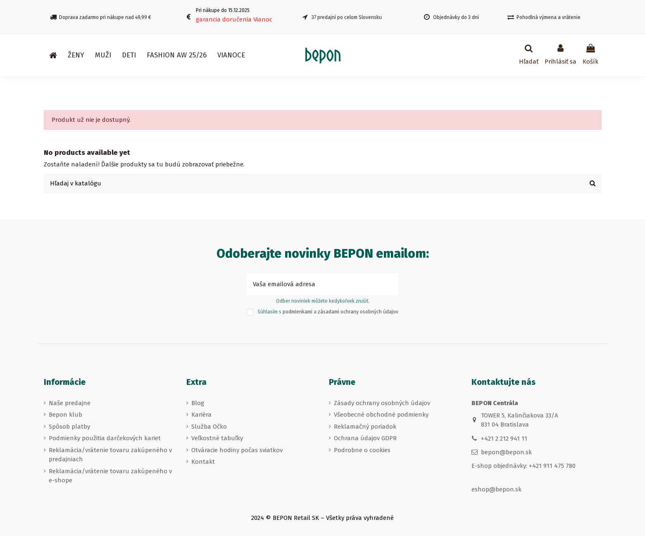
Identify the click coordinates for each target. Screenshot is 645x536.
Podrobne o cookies (362, 450)
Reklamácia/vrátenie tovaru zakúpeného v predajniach (110, 454)
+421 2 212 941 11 (504, 438)
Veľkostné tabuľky (217, 438)
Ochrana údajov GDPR (365, 438)
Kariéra (201, 414)
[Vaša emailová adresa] (313, 284)
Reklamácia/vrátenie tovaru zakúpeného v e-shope (110, 475)
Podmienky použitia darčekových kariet (105, 438)
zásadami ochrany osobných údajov (358, 312)
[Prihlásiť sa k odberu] (389, 284)
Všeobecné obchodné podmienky (381, 414)
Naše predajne (69, 403)
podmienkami (297, 312)
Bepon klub (65, 414)
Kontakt (203, 461)
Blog (197, 403)
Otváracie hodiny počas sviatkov (237, 450)
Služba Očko (209, 426)
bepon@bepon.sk (506, 452)
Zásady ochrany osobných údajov (382, 403)
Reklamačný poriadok (365, 426)
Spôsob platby (69, 426)
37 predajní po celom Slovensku (347, 17)
